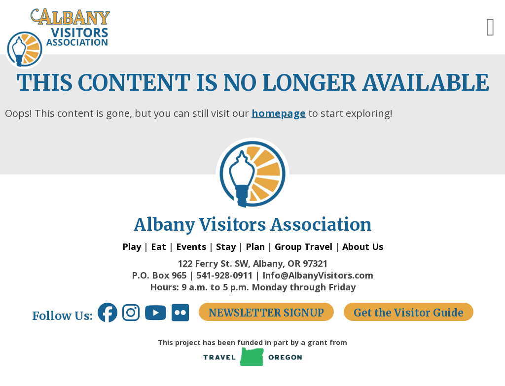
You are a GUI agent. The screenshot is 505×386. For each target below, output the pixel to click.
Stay (226, 246)
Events (191, 246)
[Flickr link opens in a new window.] (185, 316)
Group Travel (303, 246)
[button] (490, 27)
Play (131, 246)
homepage (279, 113)
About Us (362, 246)
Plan (255, 246)
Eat (158, 246)
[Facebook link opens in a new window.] (107, 316)
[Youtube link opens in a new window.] (158, 316)
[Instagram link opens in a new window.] (133, 316)
